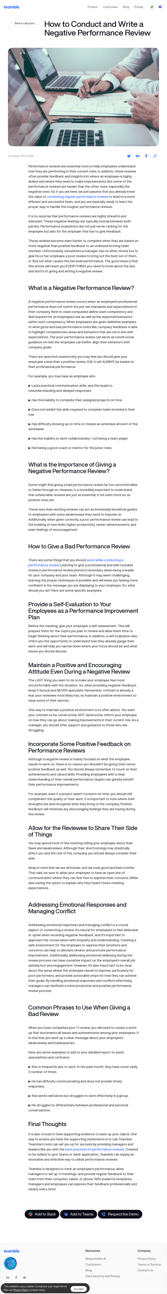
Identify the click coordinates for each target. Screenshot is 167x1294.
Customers (110, 6)
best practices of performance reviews (94, 1149)
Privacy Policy (21, 1290)
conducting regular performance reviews (77, 196)
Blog (126, 6)
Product (92, 6)
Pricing (138, 6)
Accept (79, 1288)
